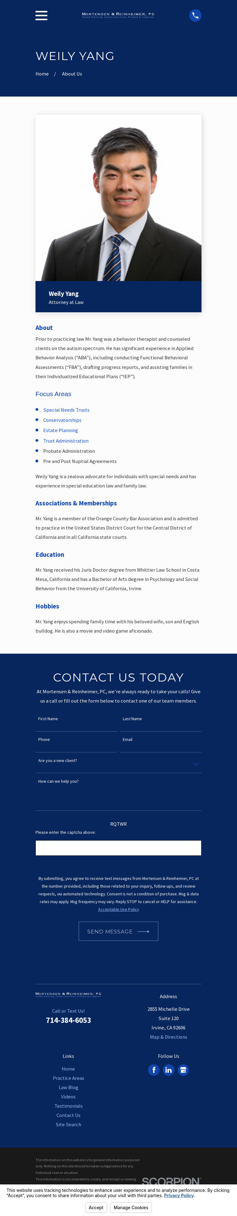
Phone (44, 739)
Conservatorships (62, 420)
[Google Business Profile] (183, 1070)
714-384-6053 (68, 1020)
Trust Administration (66, 441)
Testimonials (68, 1106)
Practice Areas (68, 1078)
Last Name (132, 718)
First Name (48, 718)
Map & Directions (168, 1037)
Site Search (68, 1124)
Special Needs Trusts (66, 410)
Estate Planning (60, 430)
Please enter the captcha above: (65, 832)
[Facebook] (154, 1070)
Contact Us (68, 1115)
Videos (68, 1096)
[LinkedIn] (168, 1070)
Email (127, 739)
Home (68, 1069)
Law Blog (68, 1087)
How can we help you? (58, 781)
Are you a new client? (57, 760)
